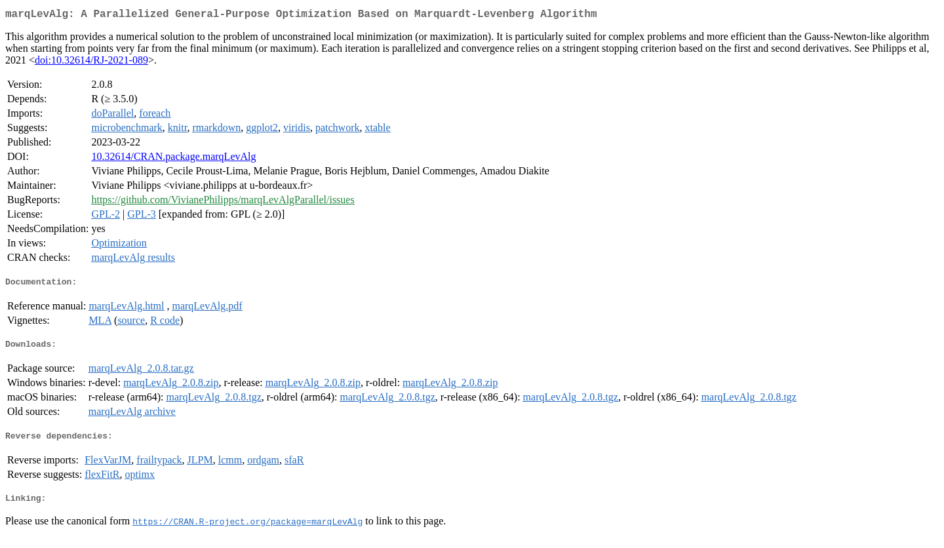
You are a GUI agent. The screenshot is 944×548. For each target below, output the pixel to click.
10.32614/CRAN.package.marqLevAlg (173, 159)
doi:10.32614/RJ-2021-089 (91, 62)
